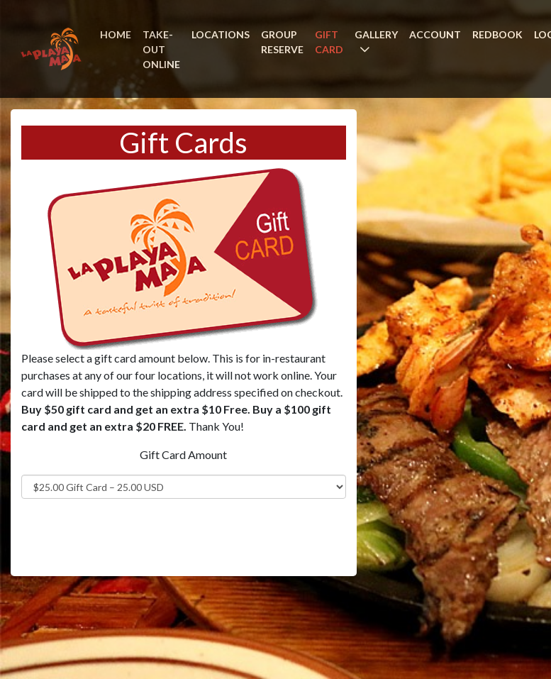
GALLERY (376, 34)
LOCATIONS (220, 34)
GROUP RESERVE (282, 41)
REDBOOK (497, 34)
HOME (115, 34)
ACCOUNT (435, 34)
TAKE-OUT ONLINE (161, 49)
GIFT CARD (329, 41)
